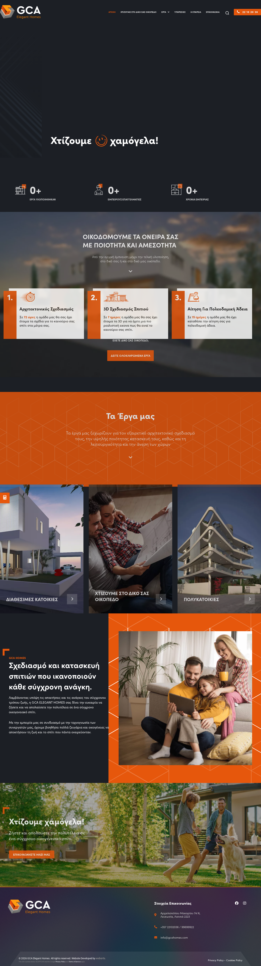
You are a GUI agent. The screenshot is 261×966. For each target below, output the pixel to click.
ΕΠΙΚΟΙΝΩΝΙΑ (212, 12)
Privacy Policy (61, 961)
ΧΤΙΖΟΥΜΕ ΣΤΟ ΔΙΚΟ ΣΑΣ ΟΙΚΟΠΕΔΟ (138, 12)
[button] (227, 13)
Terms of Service (75, 961)
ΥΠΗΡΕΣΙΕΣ (180, 12)
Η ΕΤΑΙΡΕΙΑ (196, 12)
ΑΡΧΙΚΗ (112, 12)
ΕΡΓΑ (165, 12)
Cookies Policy (234, 960)
